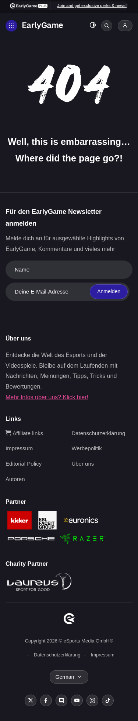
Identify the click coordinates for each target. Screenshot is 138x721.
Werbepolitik (86, 448)
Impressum (19, 448)
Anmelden (108, 291)
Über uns (82, 463)
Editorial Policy (24, 463)
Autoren (15, 479)
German (65, 677)
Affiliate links (24, 433)
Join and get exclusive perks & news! (92, 5)
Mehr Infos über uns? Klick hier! (47, 397)
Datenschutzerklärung (98, 433)
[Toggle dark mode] (93, 26)
